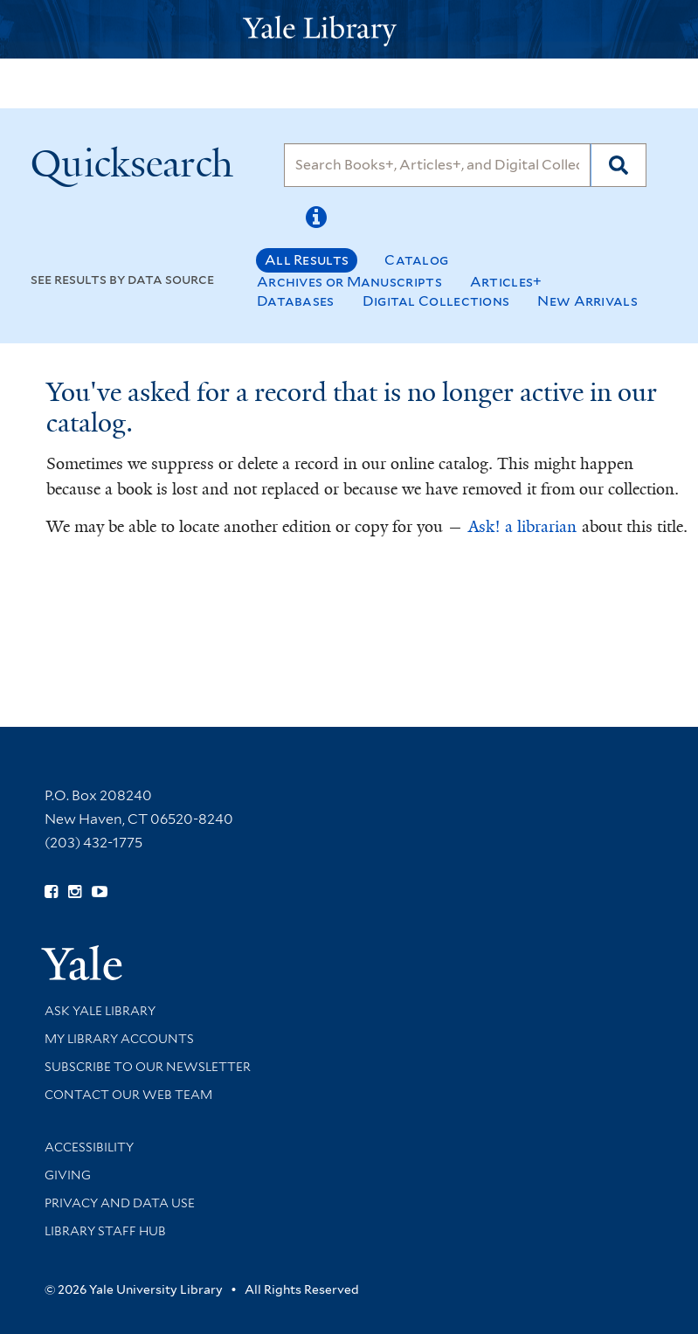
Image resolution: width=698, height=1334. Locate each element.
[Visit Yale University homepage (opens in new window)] (81, 957)
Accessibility (89, 1147)
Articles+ (506, 281)
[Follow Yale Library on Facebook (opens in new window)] (51, 892)
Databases (296, 301)
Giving (68, 1175)
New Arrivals (587, 301)
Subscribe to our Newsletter (148, 1067)
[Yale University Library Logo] (349, 29)
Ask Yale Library (100, 1011)
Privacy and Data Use (120, 1203)
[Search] (437, 165)
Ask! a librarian (522, 526)
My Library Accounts (119, 1039)
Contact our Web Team (128, 1095)
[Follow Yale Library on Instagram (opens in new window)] (74, 892)
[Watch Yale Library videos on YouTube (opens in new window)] (99, 892)
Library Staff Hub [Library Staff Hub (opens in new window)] (105, 1231)
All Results (307, 260)
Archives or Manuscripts (349, 281)
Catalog (416, 260)
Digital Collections (436, 301)
